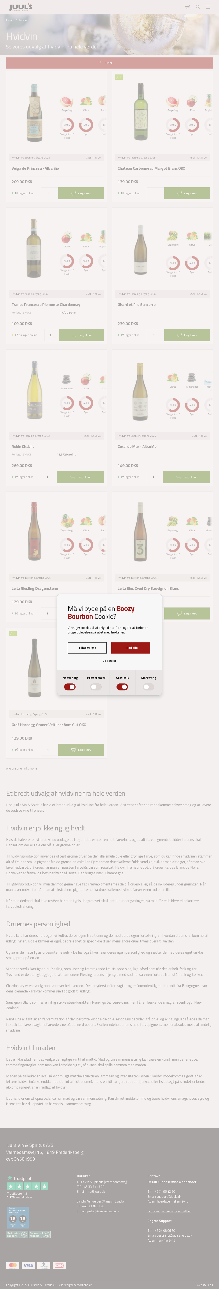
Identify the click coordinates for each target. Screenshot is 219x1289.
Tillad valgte (87, 648)
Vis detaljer (109, 662)
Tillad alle (131, 648)
